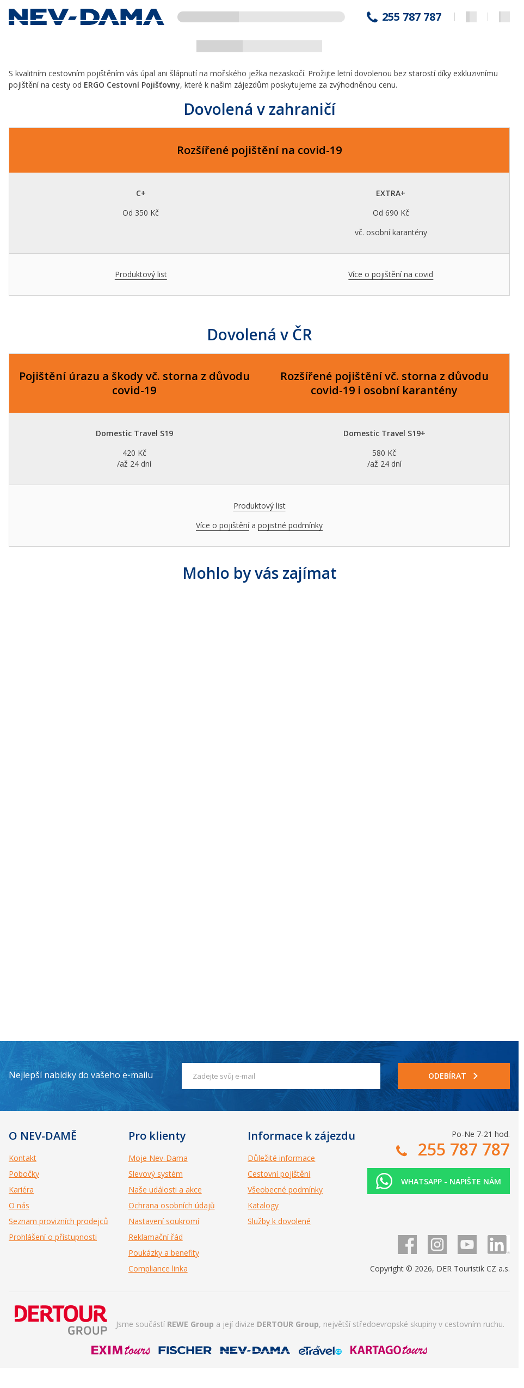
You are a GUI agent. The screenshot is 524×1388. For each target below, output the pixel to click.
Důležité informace (281, 1158)
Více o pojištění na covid (390, 274)
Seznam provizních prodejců (58, 1221)
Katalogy (263, 1205)
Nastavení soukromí (163, 1221)
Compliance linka (158, 1268)
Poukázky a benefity (163, 1253)
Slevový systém (155, 1174)
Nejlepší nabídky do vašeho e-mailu (81, 1075)
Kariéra (21, 1189)
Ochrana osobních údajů (171, 1205)
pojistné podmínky (290, 525)
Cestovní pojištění (279, 1174)
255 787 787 (411, 16)
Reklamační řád (155, 1237)
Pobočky (24, 1174)
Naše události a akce (165, 1189)
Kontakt (22, 1158)
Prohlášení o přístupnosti (53, 1237)
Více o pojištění (222, 525)
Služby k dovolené (279, 1221)
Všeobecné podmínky (285, 1189)
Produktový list (141, 274)
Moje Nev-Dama (158, 1158)
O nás (19, 1205)
